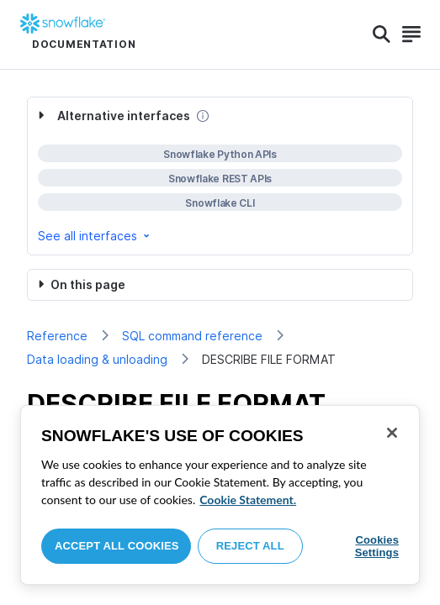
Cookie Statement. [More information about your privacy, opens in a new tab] (247, 499)
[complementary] (220, 176)
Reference (57, 336)
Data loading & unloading (97, 359)
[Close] (392, 432)
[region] (220, 495)
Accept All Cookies (117, 545)
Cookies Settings (377, 547)
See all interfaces (95, 236)
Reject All (250, 545)
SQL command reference (192, 336)
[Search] (382, 34)
